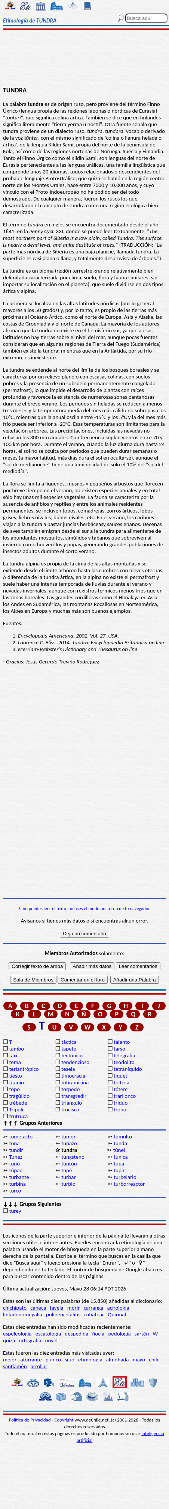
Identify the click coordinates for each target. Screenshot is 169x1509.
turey (15, 1211)
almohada (117, 1359)
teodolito (124, 1062)
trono (120, 1109)
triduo (120, 1102)
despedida (76, 1333)
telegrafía (124, 1055)
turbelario (125, 1177)
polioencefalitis (63, 1314)
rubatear (94, 1314)
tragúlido (19, 1096)
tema (15, 1062)
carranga (94, 1307)
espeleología (17, 1333)
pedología (119, 1333)
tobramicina (75, 1082)
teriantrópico (24, 1069)
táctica (68, 1042)
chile (154, 1359)
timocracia (73, 1075)
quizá (9, 1340)
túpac (15, 1170)
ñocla (98, 1333)
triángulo (71, 1102)
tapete (68, 1048)
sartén (142, 1333)
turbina (17, 1183)
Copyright (64, 1420)
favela (57, 1307)
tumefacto (21, 1136)
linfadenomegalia (22, 1314)
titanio (16, 1082)
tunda (120, 1143)
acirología (118, 1307)
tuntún (69, 1163)
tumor (68, 1136)
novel (51, 1340)
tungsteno (72, 1156)
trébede (18, 1102)
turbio (68, 1183)
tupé (66, 1170)
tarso (119, 1048)
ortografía (30, 1340)
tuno (14, 1163)
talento (122, 1042)
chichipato (15, 1307)
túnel (119, 1150)
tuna (14, 1143)
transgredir (73, 1096)
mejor (9, 1359)
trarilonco (125, 1096)
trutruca (18, 1116)
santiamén (15, 1366)
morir (73, 1307)
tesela (68, 1069)
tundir (16, 1150)
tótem (120, 1089)
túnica (121, 1156)
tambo (16, 1048)
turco (15, 1190)
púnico (53, 1359)
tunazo (69, 1143)
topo (14, 1089)
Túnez (15, 1156)
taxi (13, 1055)
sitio (69, 1359)
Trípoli (16, 1109)
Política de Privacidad (30, 1420)
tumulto (123, 1136)
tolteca (121, 1082)
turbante (19, 1177)
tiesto (15, 1075)
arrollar (39, 1366)
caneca (38, 1307)
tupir (119, 1170)
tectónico (72, 1055)
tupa (119, 1163)
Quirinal (117, 1314)
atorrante (31, 1359)
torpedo (70, 1089)
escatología (48, 1333)
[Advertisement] (84, 59)
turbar (68, 1177)
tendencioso (75, 1062)
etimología (90, 1359)
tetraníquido (128, 1069)
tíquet (120, 1075)
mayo (139, 1359)
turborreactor (129, 1183)
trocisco (70, 1109)
